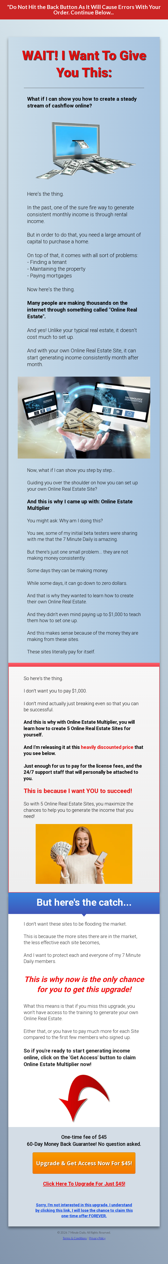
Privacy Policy (97, 1238)
